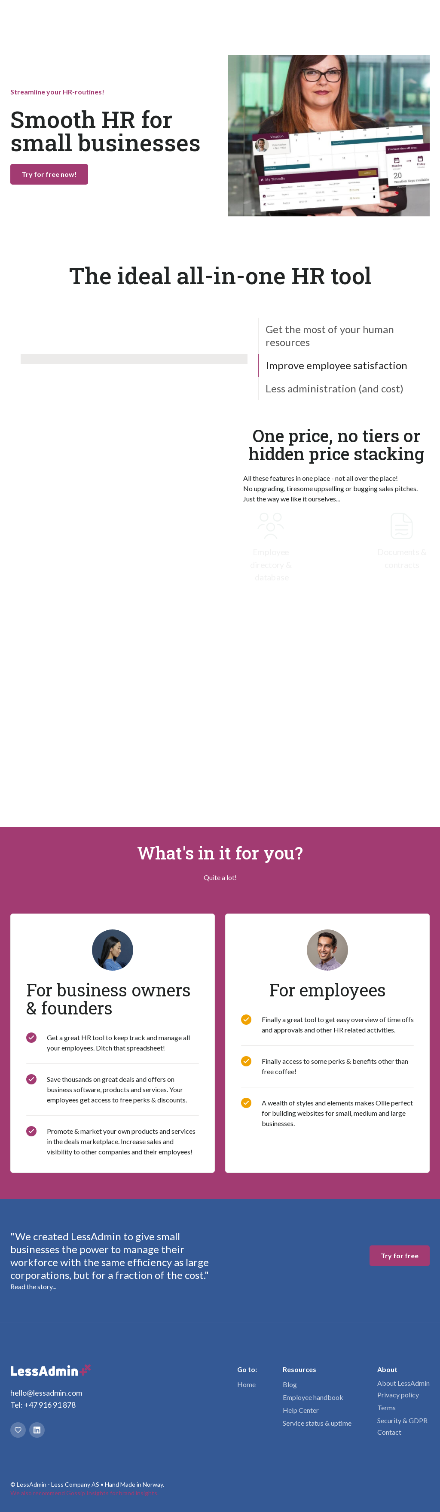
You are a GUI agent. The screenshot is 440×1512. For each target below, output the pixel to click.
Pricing (226, 17)
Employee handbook (313, 1431)
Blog (290, 1419)
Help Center (301, 1444)
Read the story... (33, 1321)
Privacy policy (398, 1429)
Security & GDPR (402, 1455)
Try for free (400, 17)
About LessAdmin (403, 1417)
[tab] (343, 336)
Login (349, 17)
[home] (55, 17)
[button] (138, 17)
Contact (389, 1466)
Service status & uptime (317, 1457)
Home (246, 1419)
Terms (386, 1442)
